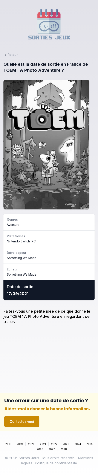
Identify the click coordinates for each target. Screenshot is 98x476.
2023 (66, 444)
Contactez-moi (22, 421)
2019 (20, 444)
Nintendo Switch (18, 241)
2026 (40, 449)
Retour (10, 55)
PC (34, 241)
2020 (31, 444)
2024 (78, 444)
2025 (89, 444)
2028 (63, 449)
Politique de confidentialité (56, 463)
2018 (8, 444)
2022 (54, 444)
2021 (43, 444)
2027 (52, 449)
